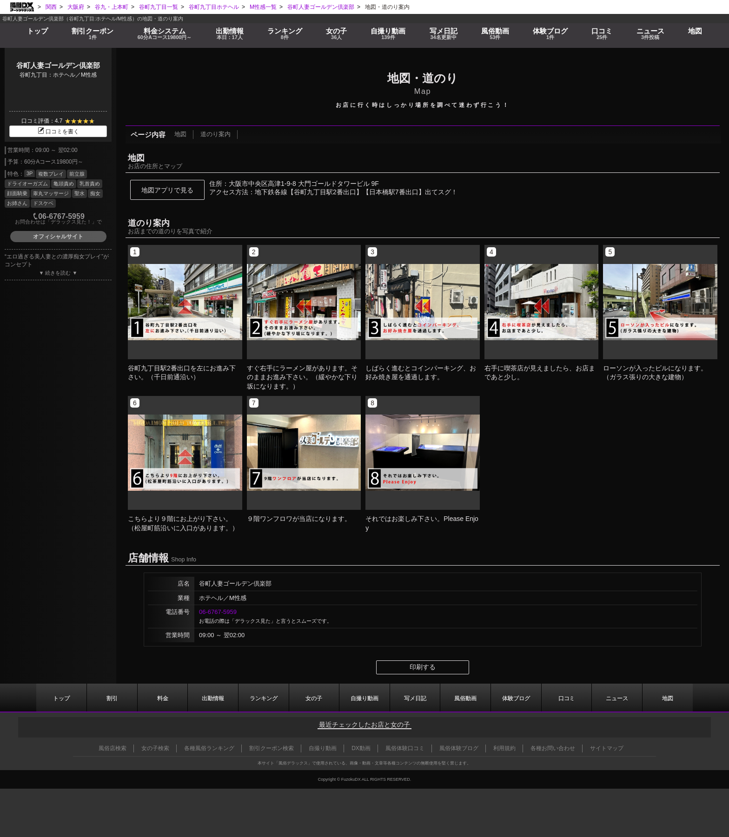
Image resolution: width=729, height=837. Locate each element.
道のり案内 (215, 134)
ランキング (285, 33)
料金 (164, 33)
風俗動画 (495, 33)
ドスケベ (43, 203)
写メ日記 (415, 697)
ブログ (550, 33)
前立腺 (77, 174)
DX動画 (361, 748)
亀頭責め (63, 183)
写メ (443, 33)
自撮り (388, 33)
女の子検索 (155, 748)
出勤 (230, 33)
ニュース (650, 33)
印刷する (423, 667)
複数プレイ (51, 174)
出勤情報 (213, 697)
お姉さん (17, 203)
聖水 (79, 193)
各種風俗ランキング (209, 748)
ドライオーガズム (27, 183)
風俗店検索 (112, 748)
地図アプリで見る (167, 190)
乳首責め (90, 183)
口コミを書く (58, 131)
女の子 (336, 33)
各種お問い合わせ (552, 748)
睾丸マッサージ (51, 193)
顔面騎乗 (17, 193)
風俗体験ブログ (458, 748)
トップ (37, 30)
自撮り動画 (364, 697)
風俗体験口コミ (404, 748)
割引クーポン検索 (271, 748)
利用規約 (504, 748)
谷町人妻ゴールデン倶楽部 (58, 65)
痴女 (95, 193)
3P (30, 173)
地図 (695, 30)
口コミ (601, 33)
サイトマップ (606, 748)
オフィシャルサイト (58, 236)
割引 (92, 33)
